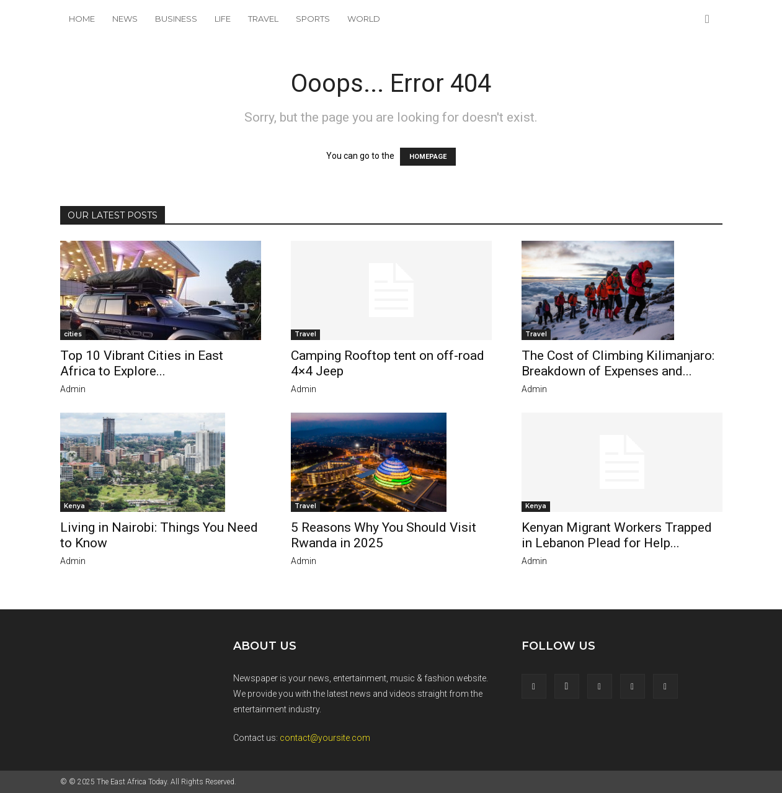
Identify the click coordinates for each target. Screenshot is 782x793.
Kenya (74, 506)
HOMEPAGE (428, 157)
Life (223, 19)
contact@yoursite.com (325, 738)
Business (176, 19)
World (363, 19)
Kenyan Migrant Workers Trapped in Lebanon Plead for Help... (617, 535)
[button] (707, 19)
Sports (313, 19)
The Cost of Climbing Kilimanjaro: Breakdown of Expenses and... (618, 363)
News (125, 19)
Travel (263, 19)
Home (82, 19)
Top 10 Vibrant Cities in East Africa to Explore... (141, 363)
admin (73, 389)
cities (73, 334)
